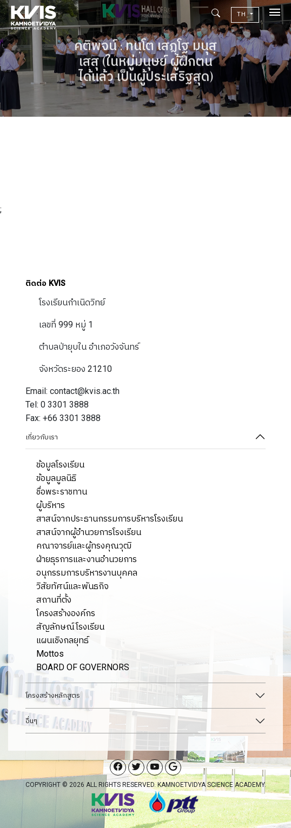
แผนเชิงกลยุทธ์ (62, 640)
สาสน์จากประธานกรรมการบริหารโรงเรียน (109, 518)
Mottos (50, 654)
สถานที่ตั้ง (53, 600)
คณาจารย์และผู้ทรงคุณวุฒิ (83, 545)
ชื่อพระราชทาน (61, 491)
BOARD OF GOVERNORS (82, 667)
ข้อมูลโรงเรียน (60, 464)
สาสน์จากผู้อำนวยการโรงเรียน (88, 532)
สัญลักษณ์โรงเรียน (70, 627)
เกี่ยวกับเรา (41, 437)
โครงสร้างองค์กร (65, 613)
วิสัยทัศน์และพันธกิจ (72, 586)
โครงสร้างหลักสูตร (52, 695)
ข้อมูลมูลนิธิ (56, 478)
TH (242, 14)
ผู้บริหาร (50, 505)
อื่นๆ (31, 721)
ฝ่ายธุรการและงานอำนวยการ (86, 559)
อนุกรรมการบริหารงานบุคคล (86, 572)
